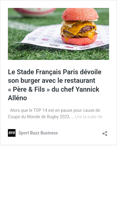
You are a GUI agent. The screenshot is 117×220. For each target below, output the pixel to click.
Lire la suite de (88, 116)
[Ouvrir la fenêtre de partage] (105, 131)
